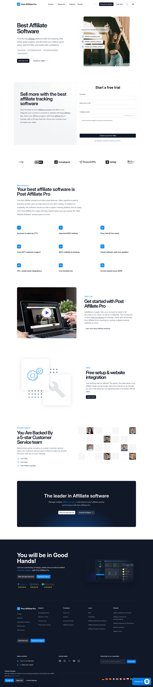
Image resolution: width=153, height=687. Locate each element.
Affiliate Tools (117, 631)
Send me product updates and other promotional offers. (97, 120)
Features (19, 618)
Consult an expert (40, 61)
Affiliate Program (68, 625)
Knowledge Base (43, 613)
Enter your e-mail (85, 103)
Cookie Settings (31, 680)
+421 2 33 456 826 (27, 661)
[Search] (96, 4)
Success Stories (68, 621)
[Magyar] (117, 679)
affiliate (31, 39)
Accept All (9, 680)
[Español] (110, 679)
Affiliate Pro (59, 116)
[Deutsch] (103, 679)
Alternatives (21, 630)
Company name (85, 112)
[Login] (127, 4)
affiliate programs (70, 502)
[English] (106, 679)
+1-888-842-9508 (26, 665)
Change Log (42, 621)
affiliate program (45, 110)
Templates (91, 617)
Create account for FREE (108, 135)
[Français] (113, 679)
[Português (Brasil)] (131, 679)
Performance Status (44, 625)
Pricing (19, 614)
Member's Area (43, 617)
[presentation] (94, 127)
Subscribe (131, 661)
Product (52, 4)
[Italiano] (121, 679)
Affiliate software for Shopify (122, 613)
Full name (83, 94)
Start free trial (23, 640)
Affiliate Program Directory (96, 629)
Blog (89, 613)
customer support (24, 570)
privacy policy (14, 676)
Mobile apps (21, 626)
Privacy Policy (116, 140)
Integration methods (23, 622)
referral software (97, 317)
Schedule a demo (43, 576)
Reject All (19, 680)
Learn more (91, 397)
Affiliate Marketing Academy (97, 621)
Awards (65, 617)
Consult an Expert (106, 4)
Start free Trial (23, 61)
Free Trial (119, 4)
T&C (108, 140)
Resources (62, 4)
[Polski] (128, 679)
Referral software (118, 627)
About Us (66, 613)
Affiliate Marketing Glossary (97, 625)
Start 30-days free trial (26, 576)
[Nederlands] (124, 679)
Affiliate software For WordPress (123, 623)
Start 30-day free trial (66, 512)
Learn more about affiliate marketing (98, 328)
